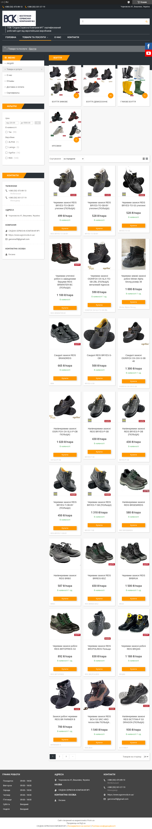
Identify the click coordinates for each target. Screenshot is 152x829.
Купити (65, 228)
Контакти (73, 37)
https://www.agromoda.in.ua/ (22, 235)
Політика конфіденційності (104, 826)
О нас (57, 37)
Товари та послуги (34, 37)
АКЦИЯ (10, 63)
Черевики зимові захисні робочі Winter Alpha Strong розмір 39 (133, 279)
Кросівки (56, 146)
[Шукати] (146, 21)
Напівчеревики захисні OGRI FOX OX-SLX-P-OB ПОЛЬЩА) (65, 431)
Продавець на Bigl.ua (76, 823)
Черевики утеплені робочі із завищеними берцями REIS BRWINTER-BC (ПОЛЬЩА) (65, 282)
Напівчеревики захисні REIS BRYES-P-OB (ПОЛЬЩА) (133, 431)
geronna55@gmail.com (19, 239)
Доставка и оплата (15, 87)
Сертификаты (13, 93)
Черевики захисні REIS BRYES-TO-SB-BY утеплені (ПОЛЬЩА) (99, 205)
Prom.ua (90, 820)
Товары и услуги (14, 69)
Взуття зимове (60, 101)
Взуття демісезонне (96, 101)
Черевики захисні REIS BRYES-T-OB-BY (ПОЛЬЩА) (64, 505)
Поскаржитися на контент (79, 826)
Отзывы (10, 81)
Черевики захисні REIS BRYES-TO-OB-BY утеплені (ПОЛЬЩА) (64, 205)
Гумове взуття (128, 101)
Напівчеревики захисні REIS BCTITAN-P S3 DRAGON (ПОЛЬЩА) (133, 719)
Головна (10, 37)
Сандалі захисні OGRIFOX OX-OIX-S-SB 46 (134, 358)
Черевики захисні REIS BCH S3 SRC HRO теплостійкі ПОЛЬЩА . (99, 719)
